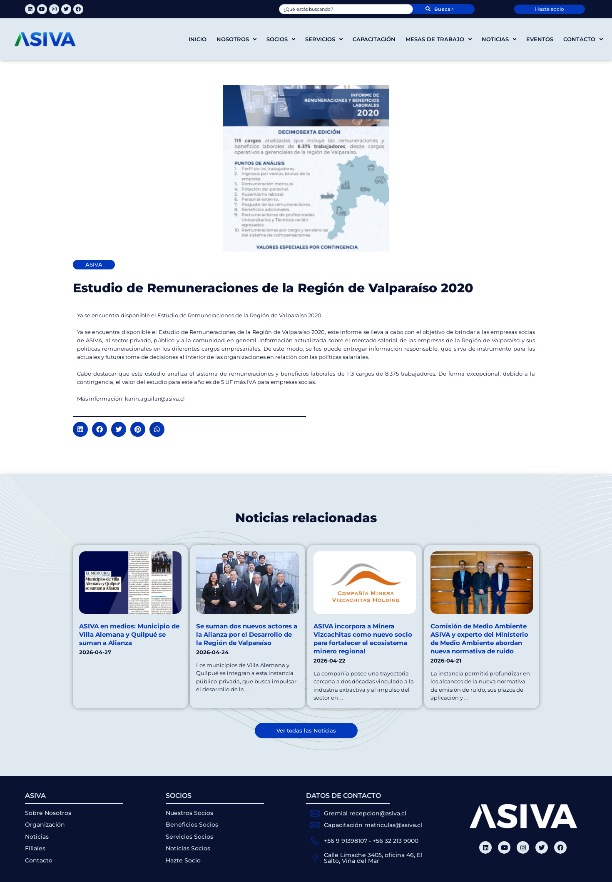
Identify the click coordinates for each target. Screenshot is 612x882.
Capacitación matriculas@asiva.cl (373, 825)
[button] (80, 429)
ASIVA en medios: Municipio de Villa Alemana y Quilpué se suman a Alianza (129, 634)
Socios (280, 39)
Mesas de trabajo (439, 39)
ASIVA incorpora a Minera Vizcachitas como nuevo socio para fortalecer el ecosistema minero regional (362, 638)
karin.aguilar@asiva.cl (155, 398)
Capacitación (374, 39)
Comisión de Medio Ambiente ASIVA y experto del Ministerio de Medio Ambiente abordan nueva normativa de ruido (479, 638)
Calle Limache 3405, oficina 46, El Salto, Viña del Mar (373, 858)
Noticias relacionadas (306, 518)
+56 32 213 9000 (395, 841)
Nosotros (236, 39)
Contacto (583, 39)
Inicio (197, 39)
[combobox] (346, 9)
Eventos (539, 39)
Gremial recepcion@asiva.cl (365, 813)
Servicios (324, 39)
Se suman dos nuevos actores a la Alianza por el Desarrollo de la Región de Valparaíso (246, 634)
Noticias (499, 39)
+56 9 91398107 (345, 841)
